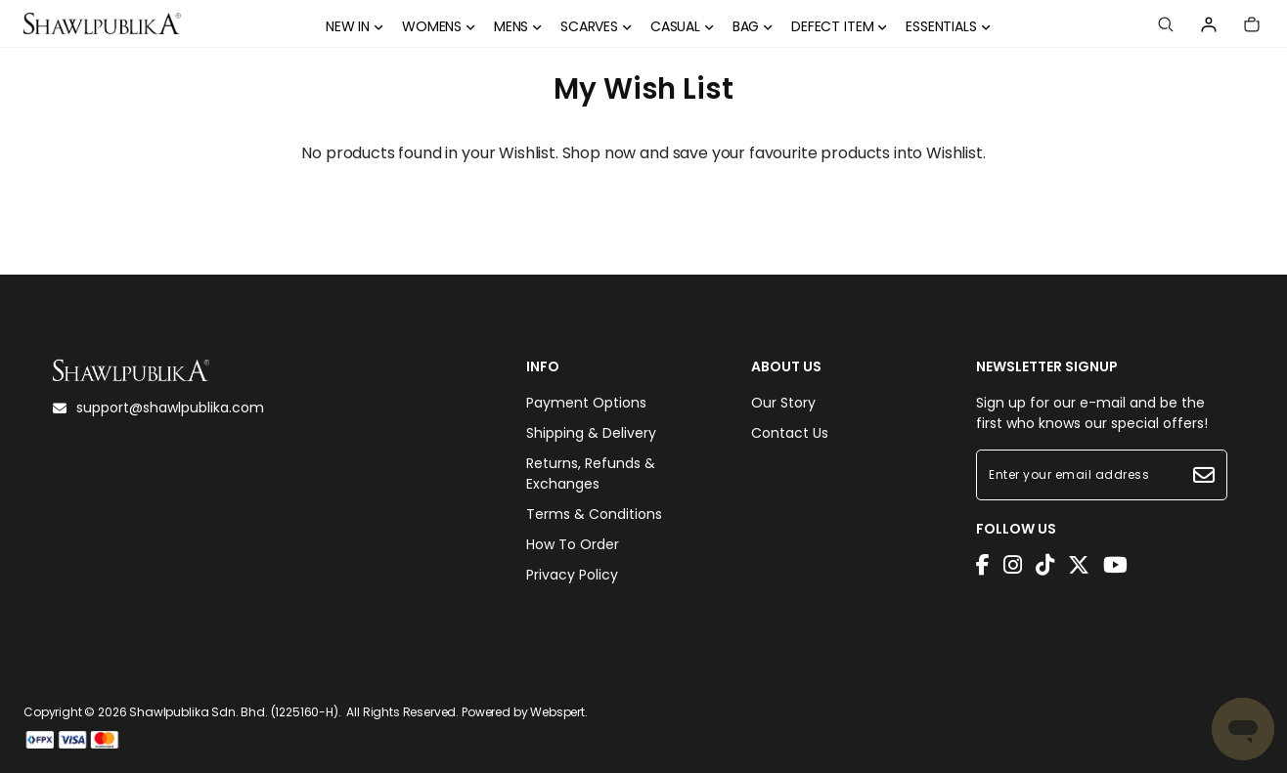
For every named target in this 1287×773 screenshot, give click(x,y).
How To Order (572, 544)
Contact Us (789, 433)
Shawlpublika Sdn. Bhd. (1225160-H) (233, 712)
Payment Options (586, 402)
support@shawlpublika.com (158, 407)
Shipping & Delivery (591, 433)
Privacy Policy (572, 574)
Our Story (783, 402)
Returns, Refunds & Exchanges (590, 473)
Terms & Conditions (594, 514)
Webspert (557, 712)
